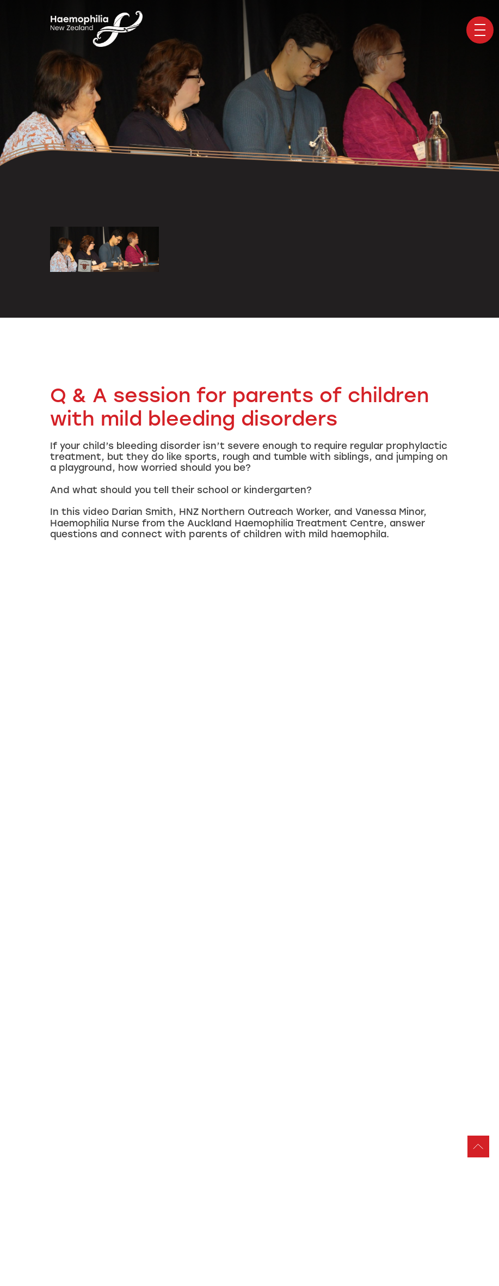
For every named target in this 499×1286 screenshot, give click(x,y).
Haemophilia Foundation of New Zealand (96, 30)
